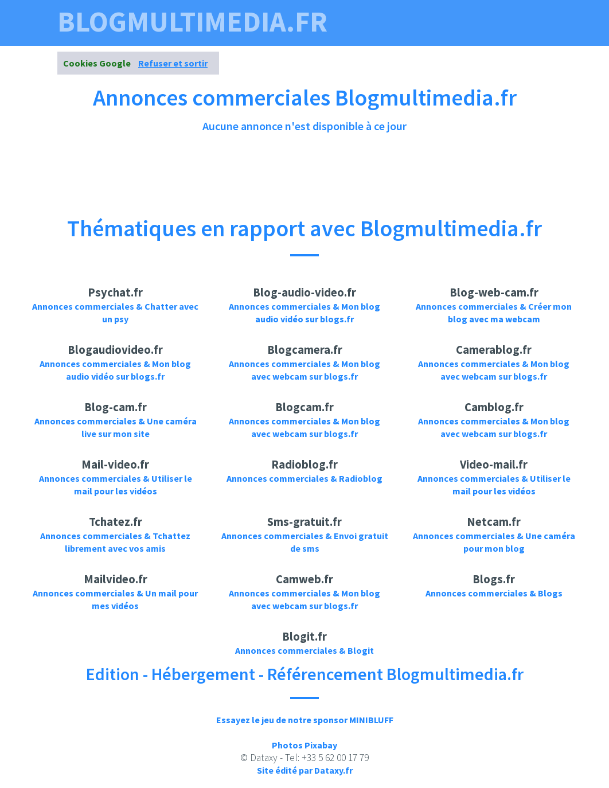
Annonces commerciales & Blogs (494, 593)
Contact (524, 50)
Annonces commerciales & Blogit (304, 650)
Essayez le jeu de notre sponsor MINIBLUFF (304, 719)
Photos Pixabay (304, 745)
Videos (323, 50)
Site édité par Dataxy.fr (305, 770)
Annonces (428, 50)
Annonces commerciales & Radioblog (304, 478)
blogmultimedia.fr (192, 21)
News (477, 50)
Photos (372, 50)
